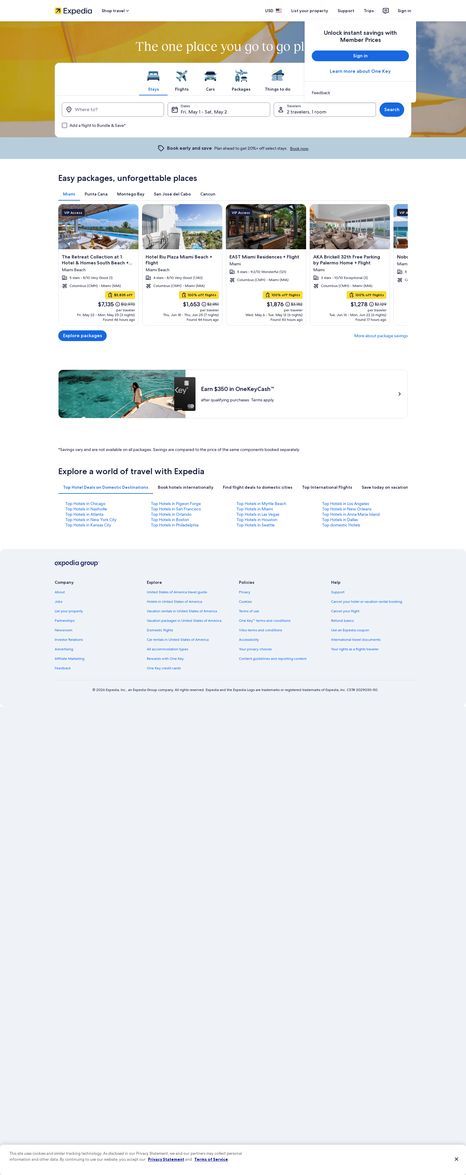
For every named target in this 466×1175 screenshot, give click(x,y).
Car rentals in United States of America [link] (178, 639)
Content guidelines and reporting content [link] (272, 658)
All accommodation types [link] (167, 649)
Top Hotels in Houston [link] (257, 519)
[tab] (153, 79)
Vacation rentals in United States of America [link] (182, 611)
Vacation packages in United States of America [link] (184, 620)
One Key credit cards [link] (164, 668)
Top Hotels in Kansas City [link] (88, 525)
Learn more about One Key (360, 71)
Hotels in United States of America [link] (174, 601)
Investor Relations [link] (69, 639)
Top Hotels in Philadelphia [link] (175, 525)
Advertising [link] (64, 649)
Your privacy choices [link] (255, 649)
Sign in (404, 10)
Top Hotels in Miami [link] (255, 509)
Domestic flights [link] (160, 630)
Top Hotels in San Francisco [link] (176, 509)
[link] (360, 92)
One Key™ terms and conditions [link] (264, 620)
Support (346, 10)
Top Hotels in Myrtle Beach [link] (261, 503)
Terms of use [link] (249, 611)
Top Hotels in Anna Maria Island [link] (351, 514)
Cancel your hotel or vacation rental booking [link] (366, 601)
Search (391, 109)
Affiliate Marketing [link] (69, 658)
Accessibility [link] (249, 639)
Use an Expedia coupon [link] (350, 630)
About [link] (60, 592)
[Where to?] (113, 109)
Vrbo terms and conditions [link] (260, 630)
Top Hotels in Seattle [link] (256, 525)
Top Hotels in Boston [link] (170, 519)
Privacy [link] (244, 592)
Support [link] (337, 592)
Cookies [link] (245, 601)
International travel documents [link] (355, 639)
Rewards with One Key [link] (165, 658)
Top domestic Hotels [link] (341, 525)
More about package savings (381, 335)
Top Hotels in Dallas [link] (340, 519)
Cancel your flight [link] (345, 611)
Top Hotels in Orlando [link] (171, 514)
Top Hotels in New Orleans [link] (346, 509)
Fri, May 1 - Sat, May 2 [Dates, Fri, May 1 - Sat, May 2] (204, 112)
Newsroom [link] (64, 630)
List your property (309, 10)
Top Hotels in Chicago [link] (85, 503)
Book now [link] (299, 148)
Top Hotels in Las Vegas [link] (258, 514)
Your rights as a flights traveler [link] (355, 649)
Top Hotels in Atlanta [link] (84, 514)
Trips (369, 10)
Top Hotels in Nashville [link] (86, 509)
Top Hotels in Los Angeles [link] (345, 503)
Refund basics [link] (342, 620)
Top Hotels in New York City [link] (90, 519)
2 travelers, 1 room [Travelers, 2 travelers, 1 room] (306, 112)
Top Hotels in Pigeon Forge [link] (176, 503)
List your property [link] (69, 611)
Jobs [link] (58, 601)
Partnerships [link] (65, 620)
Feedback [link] (63, 668)
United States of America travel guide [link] (177, 592)
